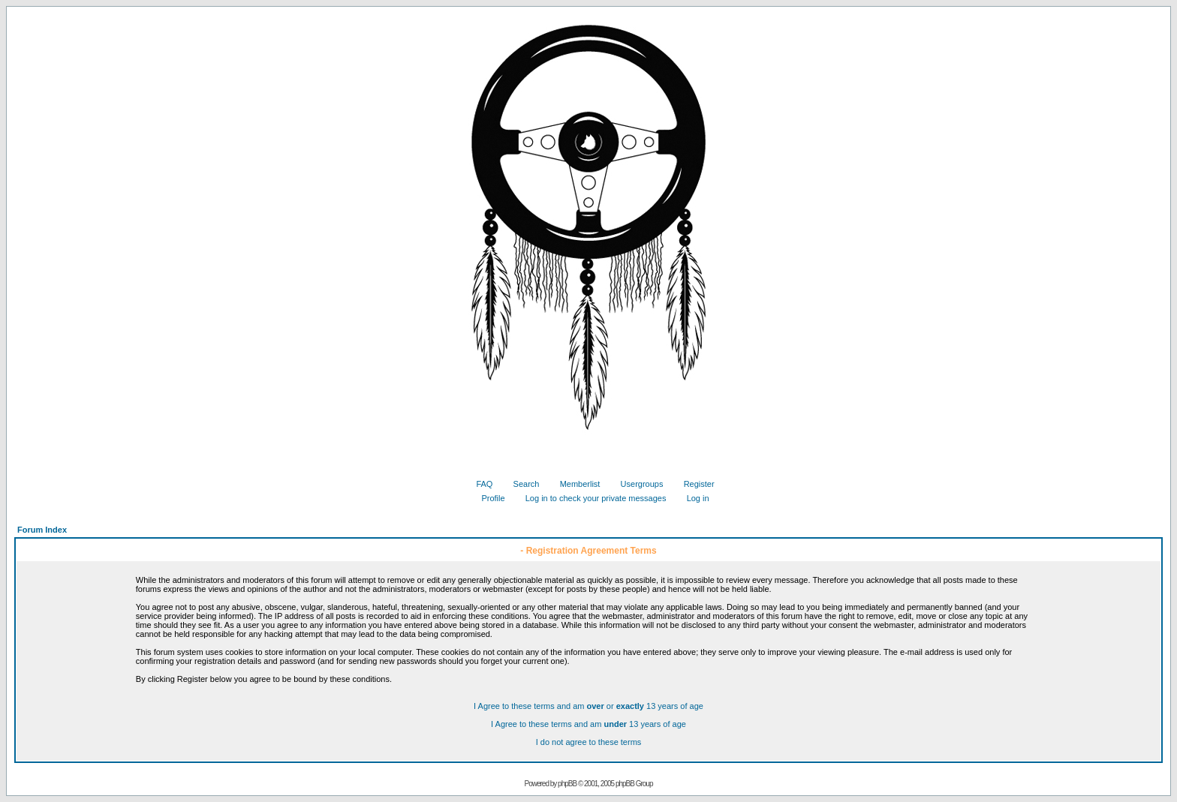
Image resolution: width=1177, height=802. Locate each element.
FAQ (478, 483)
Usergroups (637, 483)
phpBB (567, 783)
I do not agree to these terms (589, 741)
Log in (692, 498)
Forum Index (42, 529)
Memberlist (575, 483)
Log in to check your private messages (590, 498)
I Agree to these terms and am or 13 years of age (588, 705)
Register (694, 483)
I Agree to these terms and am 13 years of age (588, 723)
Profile (487, 498)
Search (521, 483)
